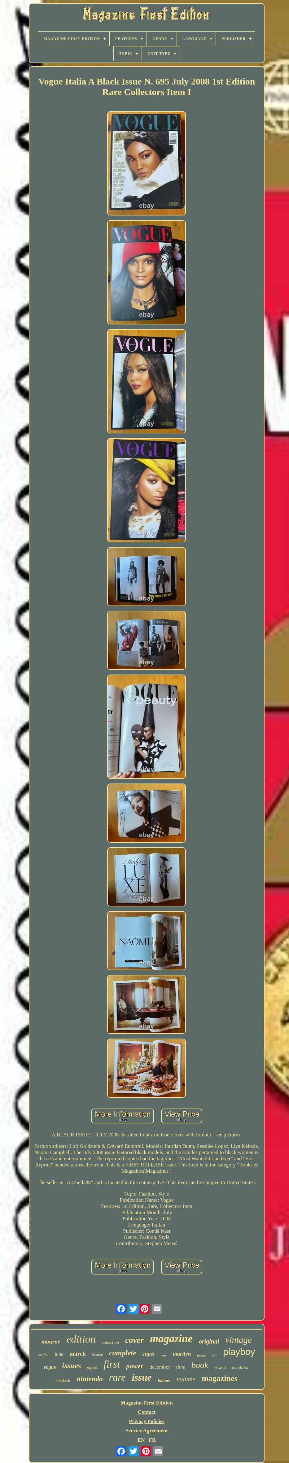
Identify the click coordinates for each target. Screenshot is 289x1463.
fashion (97, 1354)
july (214, 1355)
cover (134, 1340)
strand (220, 1367)
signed (92, 1367)
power (134, 1366)
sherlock (63, 1380)
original (209, 1341)
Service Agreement (146, 1431)
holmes (164, 1380)
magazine (171, 1339)
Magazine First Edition (146, 1403)
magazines (220, 1378)
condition (241, 1367)
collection (110, 1342)
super (148, 1354)
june (59, 1354)
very (164, 1355)
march (77, 1353)
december (159, 1367)
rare (117, 1377)
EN (141, 1440)
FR (152, 1440)
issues (71, 1365)
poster (201, 1355)
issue (142, 1377)
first (111, 1364)
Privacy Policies (146, 1421)
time (180, 1367)
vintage (239, 1340)
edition (80, 1339)
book (199, 1365)
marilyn (182, 1354)
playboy (239, 1352)
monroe (51, 1341)
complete (122, 1353)
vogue (50, 1367)
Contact (147, 1412)
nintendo (90, 1379)
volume (186, 1379)
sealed (43, 1354)
